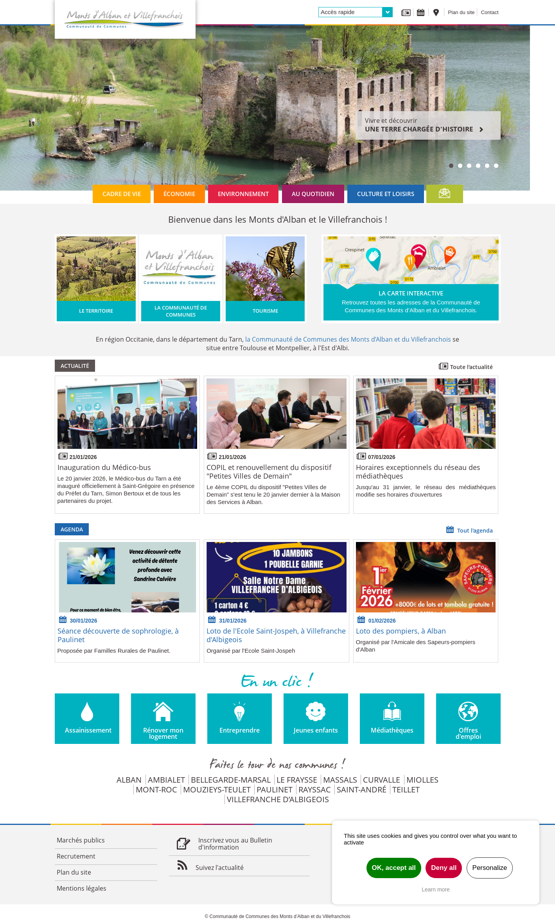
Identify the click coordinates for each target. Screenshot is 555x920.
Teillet (406, 789)
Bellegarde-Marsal (231, 779)
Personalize (489, 867)
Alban (129, 779)
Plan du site (461, 12)
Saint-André (361, 789)
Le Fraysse (297, 779)
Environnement (243, 194)
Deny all (443, 867)
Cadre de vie (121, 194)
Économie (179, 194)
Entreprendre (239, 730)
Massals (340, 779)
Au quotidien (313, 194)
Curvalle (381, 779)
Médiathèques (392, 730)
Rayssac (314, 789)
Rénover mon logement (163, 733)
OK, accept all (394, 867)
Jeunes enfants (316, 730)
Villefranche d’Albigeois (278, 799)
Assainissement (88, 730)
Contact (490, 12)
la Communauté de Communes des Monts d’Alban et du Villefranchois (348, 339)
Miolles (422, 779)
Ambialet (166, 779)
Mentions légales (81, 888)
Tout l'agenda (469, 529)
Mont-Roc (156, 789)
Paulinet (275, 789)
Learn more (436, 889)
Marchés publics (81, 840)
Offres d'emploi (468, 733)
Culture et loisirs (385, 194)
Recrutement (76, 856)
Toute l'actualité (465, 366)
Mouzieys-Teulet (217, 789)
